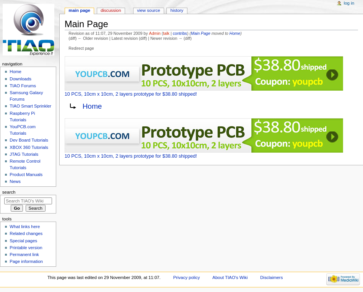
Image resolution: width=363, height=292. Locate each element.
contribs (180, 33)
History (177, 10)
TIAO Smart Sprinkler (30, 106)
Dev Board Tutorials (29, 140)
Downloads (20, 79)
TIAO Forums (23, 85)
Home (235, 33)
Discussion (111, 10)
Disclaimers (271, 277)
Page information (26, 261)
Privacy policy (186, 277)
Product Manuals (26, 174)
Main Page (200, 33)
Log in (349, 3)
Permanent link (24, 254)
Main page (79, 10)
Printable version (26, 247)
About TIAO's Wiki (229, 277)
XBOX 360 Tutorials (29, 147)
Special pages (23, 240)
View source (148, 10)
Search (9, 192)
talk (166, 33)
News (15, 181)
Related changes (26, 233)
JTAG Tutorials (24, 154)
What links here (25, 226)
